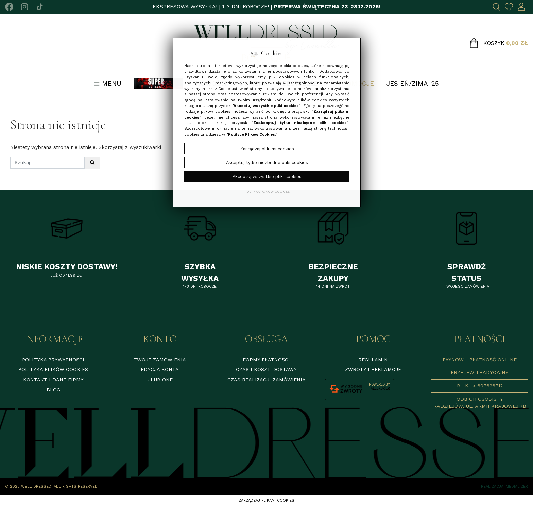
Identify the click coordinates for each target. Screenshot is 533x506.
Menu (107, 83)
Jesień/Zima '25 (412, 83)
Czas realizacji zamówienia (266, 379)
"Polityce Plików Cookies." (251, 134)
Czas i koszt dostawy (266, 369)
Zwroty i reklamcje (373, 369)
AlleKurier (380, 388)
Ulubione (160, 379)
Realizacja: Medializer (504, 486)
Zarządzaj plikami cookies (266, 500)
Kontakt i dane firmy (53, 379)
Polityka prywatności (53, 359)
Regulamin (373, 359)
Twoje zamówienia (160, 359)
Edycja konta (160, 369)
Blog (53, 389)
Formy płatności (266, 359)
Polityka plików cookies (53, 369)
